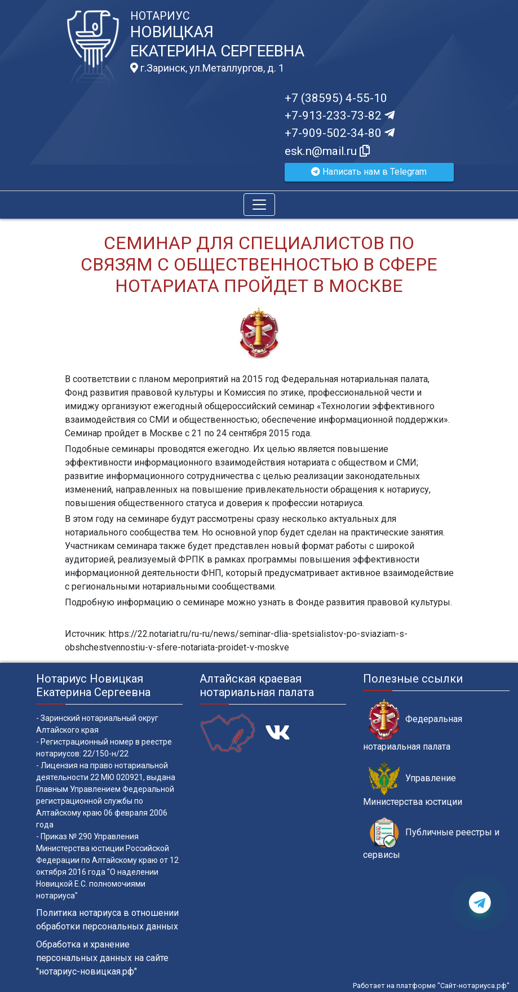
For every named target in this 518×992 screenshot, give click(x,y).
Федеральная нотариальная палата (412, 725)
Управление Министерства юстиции (412, 784)
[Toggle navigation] (259, 204)
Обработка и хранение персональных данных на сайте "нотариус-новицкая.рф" (102, 958)
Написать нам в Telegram (369, 171)
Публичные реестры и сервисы (431, 838)
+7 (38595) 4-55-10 (336, 98)
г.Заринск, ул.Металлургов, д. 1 (207, 68)
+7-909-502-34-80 (340, 133)
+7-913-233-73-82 (340, 115)
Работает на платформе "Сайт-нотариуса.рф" (431, 985)
